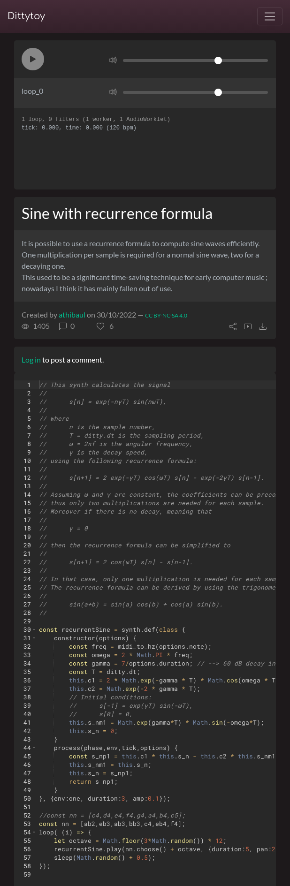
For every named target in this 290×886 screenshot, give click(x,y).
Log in (31, 359)
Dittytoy (26, 16)
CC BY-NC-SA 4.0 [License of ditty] (166, 315)
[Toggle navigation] (269, 16)
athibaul (72, 314)
